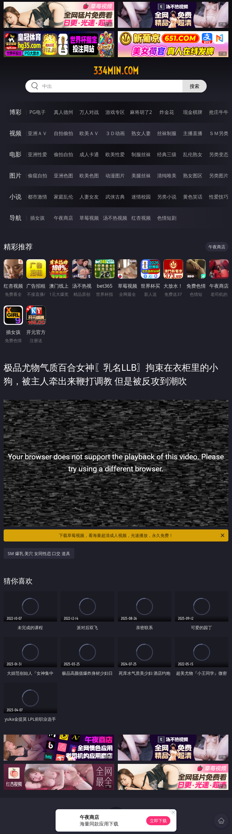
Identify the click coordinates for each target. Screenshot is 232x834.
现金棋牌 (192, 112)
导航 (15, 218)
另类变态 (218, 154)
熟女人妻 (141, 133)
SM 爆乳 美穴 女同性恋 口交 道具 (39, 553)
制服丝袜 (141, 154)
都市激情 (37, 196)
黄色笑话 (192, 196)
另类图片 (218, 175)
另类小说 (166, 196)
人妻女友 (89, 196)
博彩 (15, 112)
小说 (15, 196)
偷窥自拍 (37, 175)
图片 (15, 175)
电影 (15, 154)
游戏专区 (115, 112)
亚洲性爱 (37, 154)
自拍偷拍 (63, 133)
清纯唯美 (166, 175)
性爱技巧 (218, 196)
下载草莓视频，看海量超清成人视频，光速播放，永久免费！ (142, 535)
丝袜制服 (166, 133)
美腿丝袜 (141, 175)
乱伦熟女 (192, 154)
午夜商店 (63, 218)
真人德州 (63, 112)
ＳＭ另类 (218, 133)
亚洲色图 (63, 175)
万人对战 (89, 112)
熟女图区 (192, 175)
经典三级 (166, 154)
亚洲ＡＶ (37, 133)
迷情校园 (141, 196)
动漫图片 (115, 175)
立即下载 (158, 820)
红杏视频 (141, 218)
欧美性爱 (115, 154)
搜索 (194, 86)
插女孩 (37, 218)
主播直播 (192, 133)
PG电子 (37, 112)
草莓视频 (89, 218)
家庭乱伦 (63, 196)
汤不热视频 (115, 218)
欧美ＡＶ (89, 133)
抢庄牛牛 (218, 112)
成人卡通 (89, 154)
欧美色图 (89, 175)
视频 (15, 133)
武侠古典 (115, 196)
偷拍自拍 (63, 154)
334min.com (116, 71)
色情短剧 (166, 218)
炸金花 (167, 112)
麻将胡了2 (141, 112)
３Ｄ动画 (115, 133)
